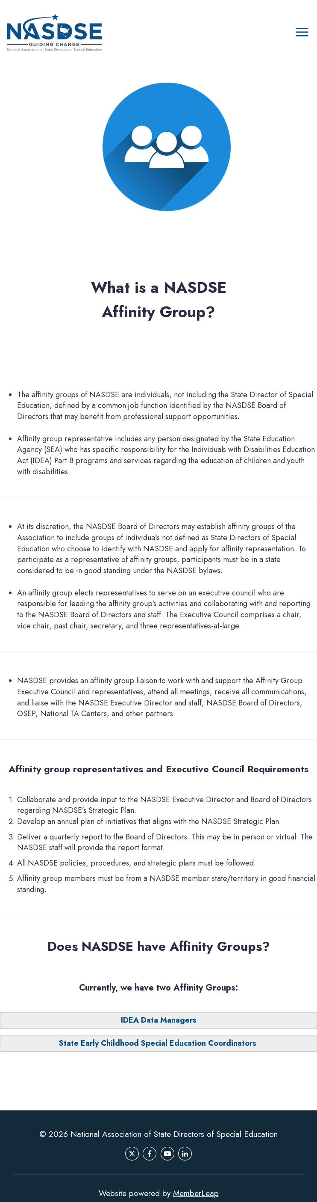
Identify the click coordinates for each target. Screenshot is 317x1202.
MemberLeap (196, 1193)
